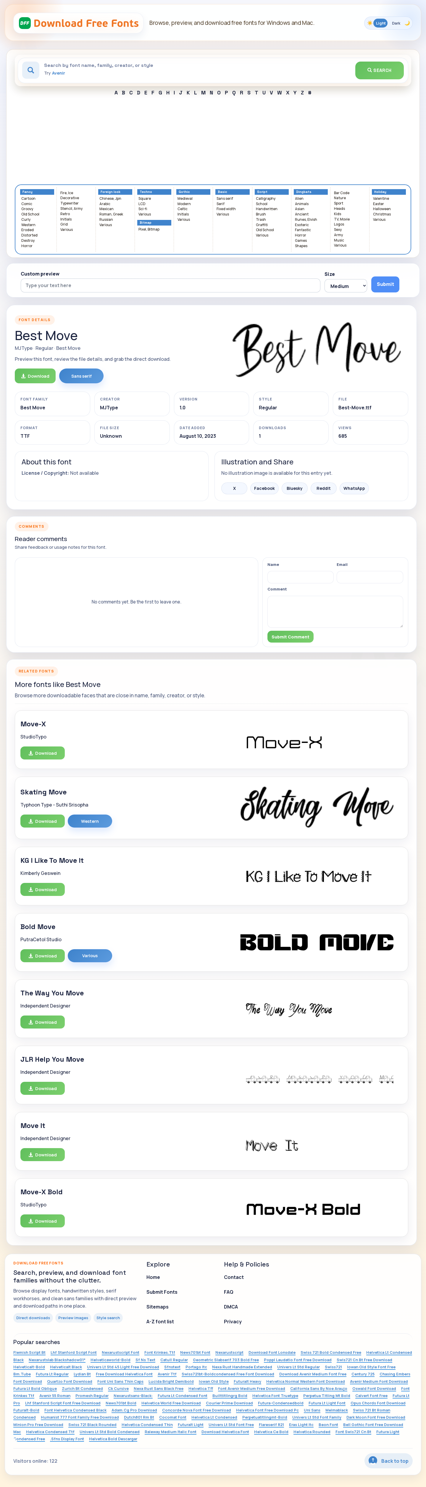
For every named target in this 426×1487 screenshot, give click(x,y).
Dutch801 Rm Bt (139, 1417)
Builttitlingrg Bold (229, 1395)
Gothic (184, 192)
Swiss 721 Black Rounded (92, 1424)
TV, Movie (342, 219)
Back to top (389, 1460)
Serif (221, 204)
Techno (146, 192)
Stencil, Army (71, 209)
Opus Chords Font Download (378, 1403)
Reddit (324, 488)
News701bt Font (195, 1352)
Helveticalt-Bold (29, 1366)
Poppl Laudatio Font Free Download (298, 1359)
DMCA (231, 1306)
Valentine (381, 199)
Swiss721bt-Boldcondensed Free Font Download (228, 1374)
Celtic (183, 209)
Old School (30, 214)
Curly (25, 220)
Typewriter (69, 203)
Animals (302, 204)
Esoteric (302, 225)
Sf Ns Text (145, 1359)
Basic (222, 192)
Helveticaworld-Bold (110, 1359)
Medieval (185, 199)
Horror (27, 246)
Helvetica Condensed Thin (147, 1424)
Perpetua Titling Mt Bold (326, 1395)
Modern (184, 204)
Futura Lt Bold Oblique (35, 1388)
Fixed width (226, 209)
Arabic (104, 204)
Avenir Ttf (167, 1374)
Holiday (380, 192)
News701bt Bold (121, 1403)
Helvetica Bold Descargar (113, 1438)
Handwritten (266, 209)
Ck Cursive (118, 1388)
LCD (142, 204)
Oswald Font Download (374, 1388)
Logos (339, 224)
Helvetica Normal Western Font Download (305, 1381)
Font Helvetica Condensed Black (75, 1410)
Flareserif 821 (271, 1424)
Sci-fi (142, 209)
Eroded (27, 230)
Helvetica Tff (200, 1388)
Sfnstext (172, 1366)
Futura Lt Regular (52, 1374)
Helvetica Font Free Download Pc (267, 1410)
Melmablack (336, 1410)
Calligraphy (265, 199)
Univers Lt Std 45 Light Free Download (123, 1366)
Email (342, 564)
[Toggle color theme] (388, 23)
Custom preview (40, 273)
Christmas (382, 214)
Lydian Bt (82, 1374)
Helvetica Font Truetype (275, 1395)
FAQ (228, 1292)
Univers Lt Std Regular (298, 1366)
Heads (339, 209)
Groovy (27, 209)
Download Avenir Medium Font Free (312, 1374)
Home (153, 1277)
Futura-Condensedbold (281, 1403)
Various (66, 230)
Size (330, 274)
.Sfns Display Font (67, 1438)
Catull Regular (174, 1359)
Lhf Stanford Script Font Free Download (63, 1403)
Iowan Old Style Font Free (371, 1366)
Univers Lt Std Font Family (316, 1417)
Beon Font (328, 1424)
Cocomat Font (172, 1417)
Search (379, 70)
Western (28, 225)
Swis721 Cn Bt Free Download (364, 1359)
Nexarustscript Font (120, 1352)
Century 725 (363, 1374)
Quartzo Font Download (69, 1381)
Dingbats (304, 192)
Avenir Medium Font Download (379, 1381)
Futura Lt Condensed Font (182, 1395)
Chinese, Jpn (110, 199)
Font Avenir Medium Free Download (251, 1388)
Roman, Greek (111, 214)
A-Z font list (160, 1321)
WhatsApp (354, 488)
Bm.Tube (22, 1374)
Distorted (29, 235)
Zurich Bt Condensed (82, 1388)
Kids (337, 214)
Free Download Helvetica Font (124, 1374)
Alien (299, 199)
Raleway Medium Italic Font (170, 1431)
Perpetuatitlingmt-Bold (264, 1417)
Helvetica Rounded (311, 1431)
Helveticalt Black (66, 1366)
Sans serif (225, 199)
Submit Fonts (162, 1292)
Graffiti (262, 225)
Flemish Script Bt (29, 1352)
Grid (64, 224)
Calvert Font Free (371, 1395)
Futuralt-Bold (26, 1410)
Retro (65, 214)
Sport (338, 203)
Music (339, 240)
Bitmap (145, 222)
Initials (66, 219)
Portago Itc (196, 1366)
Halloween (382, 209)
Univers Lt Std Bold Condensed (110, 1431)
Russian (106, 220)
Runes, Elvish (306, 220)
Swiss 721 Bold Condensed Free (331, 1352)
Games (301, 241)
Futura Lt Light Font (327, 1403)
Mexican (106, 209)
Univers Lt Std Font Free (231, 1424)
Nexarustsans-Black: (133, 1395)
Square (144, 199)
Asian (299, 209)
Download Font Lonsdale (272, 1352)
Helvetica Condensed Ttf (50, 1431)
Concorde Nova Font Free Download (196, 1410)
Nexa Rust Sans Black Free (158, 1388)
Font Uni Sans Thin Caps (120, 1381)
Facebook (264, 488)
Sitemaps (157, 1306)
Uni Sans (312, 1410)
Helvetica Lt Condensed (214, 1417)
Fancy (27, 192)
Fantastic (303, 230)
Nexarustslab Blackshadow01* (57, 1359)
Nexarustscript (229, 1352)
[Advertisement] (213, 140)
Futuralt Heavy (247, 1381)
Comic (26, 204)
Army (338, 235)
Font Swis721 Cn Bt (353, 1431)
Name (273, 564)
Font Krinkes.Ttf (159, 1352)
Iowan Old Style (214, 1381)
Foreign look (110, 192)
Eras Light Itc (301, 1424)
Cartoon (28, 199)
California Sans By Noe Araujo (318, 1388)
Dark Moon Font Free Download (375, 1417)
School (261, 204)
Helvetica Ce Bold (271, 1431)
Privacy (233, 1321)
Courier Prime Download (229, 1403)
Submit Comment (290, 637)
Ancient (302, 214)
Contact (234, 1277)
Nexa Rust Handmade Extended (242, 1366)
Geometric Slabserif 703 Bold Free (226, 1359)
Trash (261, 220)
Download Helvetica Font (225, 1431)
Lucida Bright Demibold (171, 1381)
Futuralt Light (191, 1424)
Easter (378, 204)
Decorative (69, 198)
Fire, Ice (66, 193)
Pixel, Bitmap (148, 229)
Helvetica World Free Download (171, 1403)
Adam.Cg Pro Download (134, 1410)
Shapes (301, 246)
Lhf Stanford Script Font (74, 1352)
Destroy (28, 241)
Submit (385, 284)
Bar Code (341, 193)
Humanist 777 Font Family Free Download (80, 1417)
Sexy (338, 230)
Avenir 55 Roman (54, 1395)
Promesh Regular (92, 1395)
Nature (340, 198)
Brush (261, 214)
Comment (277, 589)
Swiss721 (333, 1366)
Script (262, 192)
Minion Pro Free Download (38, 1424)
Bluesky (295, 488)
